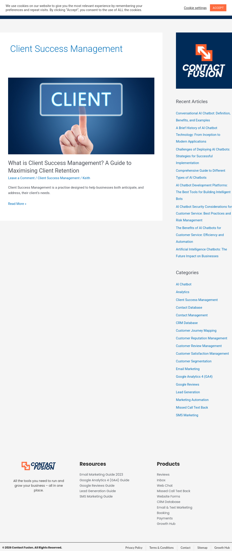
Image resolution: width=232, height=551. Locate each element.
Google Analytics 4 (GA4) (195, 374)
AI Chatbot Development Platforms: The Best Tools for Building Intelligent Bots (204, 191)
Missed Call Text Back (192, 405)
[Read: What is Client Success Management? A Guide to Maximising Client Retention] (81, 116)
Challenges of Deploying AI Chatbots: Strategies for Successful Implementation (203, 155)
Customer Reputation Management (202, 336)
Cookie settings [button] (195, 8)
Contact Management (192, 313)
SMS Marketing (187, 412)
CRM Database (187, 321)
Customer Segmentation (194, 359)
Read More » (17, 203)
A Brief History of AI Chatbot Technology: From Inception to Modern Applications (198, 134)
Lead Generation (188, 389)
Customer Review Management (199, 344)
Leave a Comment (21, 178)
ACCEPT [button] (218, 7)
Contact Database (189, 305)
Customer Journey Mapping (197, 328)
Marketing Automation (192, 397)
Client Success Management (59, 178)
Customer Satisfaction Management (203, 351)
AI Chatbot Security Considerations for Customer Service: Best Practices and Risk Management (203, 212)
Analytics (183, 290)
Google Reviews (188, 382)
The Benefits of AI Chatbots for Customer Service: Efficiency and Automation (200, 233)
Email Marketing (188, 366)
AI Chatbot (184, 283)
